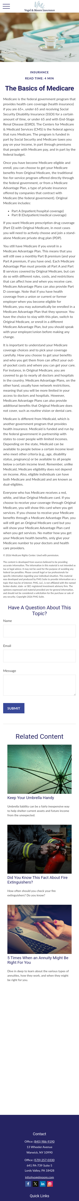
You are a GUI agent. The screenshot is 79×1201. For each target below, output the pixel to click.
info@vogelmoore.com (39, 1177)
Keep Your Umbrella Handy (30, 797)
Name (7, 621)
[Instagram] (50, 1184)
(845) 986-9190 (44, 1141)
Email (7, 646)
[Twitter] (35, 1184)
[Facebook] (28, 1184)
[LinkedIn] (43, 1184)
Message (9, 671)
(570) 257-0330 (44, 1160)
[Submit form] (13, 708)
